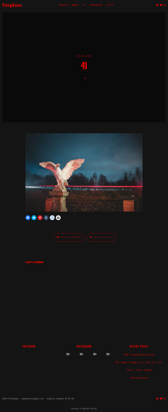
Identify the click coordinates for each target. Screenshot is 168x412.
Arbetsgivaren (139, 377)
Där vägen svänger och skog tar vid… (139, 362)
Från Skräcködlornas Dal (139, 354)
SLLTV (109, 5)
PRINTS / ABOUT (69, 5)
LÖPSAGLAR (95, 5)
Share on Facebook (69, 237)
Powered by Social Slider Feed (84, 369)
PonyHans (12, 5)
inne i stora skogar (139, 370)
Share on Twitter (102, 237)
